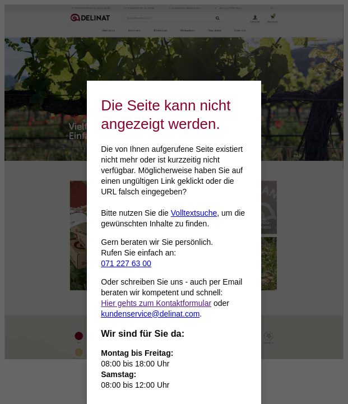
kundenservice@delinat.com (150, 313)
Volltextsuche (194, 212)
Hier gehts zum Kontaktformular (156, 303)
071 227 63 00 (126, 263)
